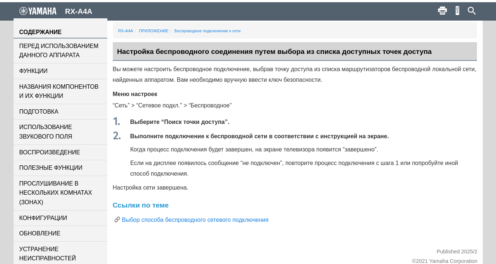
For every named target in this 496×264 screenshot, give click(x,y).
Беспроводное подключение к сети (207, 31)
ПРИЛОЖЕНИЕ (154, 31)
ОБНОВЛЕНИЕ (39, 233)
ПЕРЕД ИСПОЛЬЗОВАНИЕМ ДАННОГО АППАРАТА (59, 51)
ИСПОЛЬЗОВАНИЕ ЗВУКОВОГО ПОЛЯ (46, 132)
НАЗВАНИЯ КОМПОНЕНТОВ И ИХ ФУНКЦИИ (59, 91)
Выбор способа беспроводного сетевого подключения (195, 220)
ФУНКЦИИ (33, 71)
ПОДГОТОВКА (39, 112)
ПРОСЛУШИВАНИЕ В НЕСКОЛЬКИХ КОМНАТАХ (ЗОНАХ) (55, 192)
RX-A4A (125, 31)
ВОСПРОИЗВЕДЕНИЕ (49, 152)
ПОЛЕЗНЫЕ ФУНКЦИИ (50, 168)
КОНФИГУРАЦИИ (43, 218)
